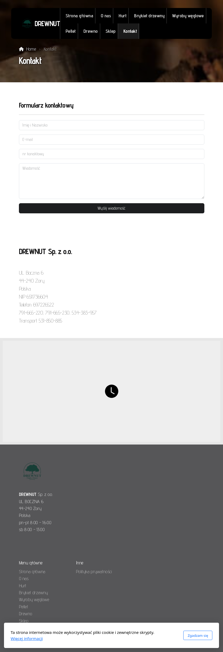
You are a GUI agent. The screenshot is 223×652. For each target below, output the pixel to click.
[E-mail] (111, 140)
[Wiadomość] (111, 181)
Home (31, 49)
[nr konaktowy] (111, 154)
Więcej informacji (27, 638)
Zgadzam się (198, 635)
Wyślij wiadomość (111, 208)
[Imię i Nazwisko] (111, 125)
